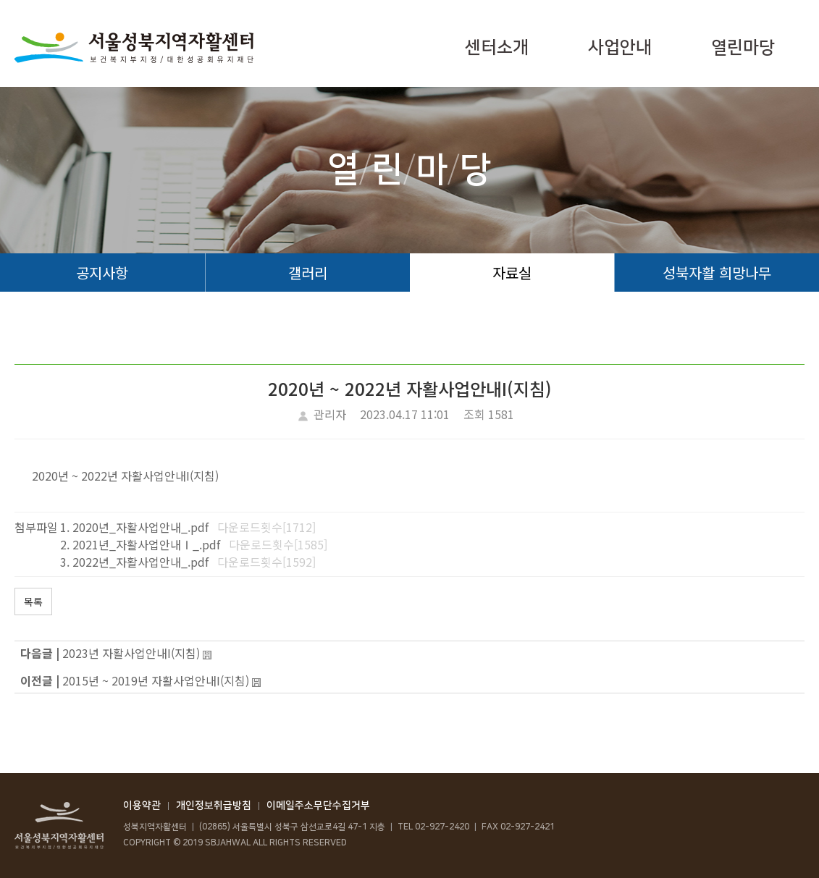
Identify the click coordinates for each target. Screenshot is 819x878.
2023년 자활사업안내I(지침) (131, 653)
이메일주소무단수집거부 (318, 805)
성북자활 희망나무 (717, 272)
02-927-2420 (442, 827)
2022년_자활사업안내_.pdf (140, 561)
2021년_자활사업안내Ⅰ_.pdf (146, 544)
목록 (33, 601)
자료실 (512, 272)
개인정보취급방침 (213, 805)
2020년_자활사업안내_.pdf (140, 527)
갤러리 (307, 272)
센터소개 (497, 47)
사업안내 (620, 47)
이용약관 (142, 805)
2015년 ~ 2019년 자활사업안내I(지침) (155, 680)
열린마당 (743, 47)
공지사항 (102, 272)
